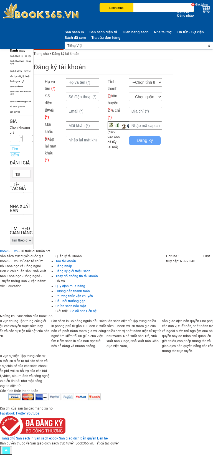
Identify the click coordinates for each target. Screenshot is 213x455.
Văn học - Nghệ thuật (20, 76)
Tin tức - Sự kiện (190, 32)
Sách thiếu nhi (16, 86)
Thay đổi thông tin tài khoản (76, 276)
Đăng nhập (185, 15)
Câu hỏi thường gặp (70, 301)
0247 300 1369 (190, 256)
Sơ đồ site (77, 311)
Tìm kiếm (15, 149)
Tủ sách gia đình (17, 106)
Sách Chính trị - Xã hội (20, 56)
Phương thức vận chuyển (74, 296)
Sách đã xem (75, 37)
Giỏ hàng (201, 4)
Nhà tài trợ (162, 32)
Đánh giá (20, 163)
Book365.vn (9, 251)
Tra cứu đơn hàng (105, 37)
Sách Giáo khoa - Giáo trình (20, 92)
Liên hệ (91, 311)
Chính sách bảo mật (70, 306)
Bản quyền (15, 112)
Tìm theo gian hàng (21, 231)
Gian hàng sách (135, 32)
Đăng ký (183, 12)
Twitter (21, 413)
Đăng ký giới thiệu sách (72, 271)
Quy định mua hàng (70, 286)
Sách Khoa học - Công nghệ (20, 62)
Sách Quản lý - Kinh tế (20, 71)
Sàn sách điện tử (103, 32)
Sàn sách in (74, 32)
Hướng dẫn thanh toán (72, 291)
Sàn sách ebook (46, 438)
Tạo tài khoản (65, 261)
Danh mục (116, 7)
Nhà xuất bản (20, 208)
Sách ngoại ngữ (17, 81)
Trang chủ (7, 438)
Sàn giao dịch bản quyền (77, 438)
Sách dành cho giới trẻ (20, 101)
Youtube (33, 413)
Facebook (7, 413)
